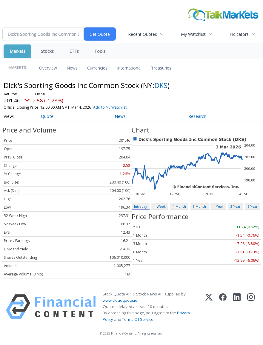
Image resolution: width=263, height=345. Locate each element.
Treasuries (161, 68)
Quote (47, 116)
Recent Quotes (142, 34)
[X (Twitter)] (209, 307)
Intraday (140, 206)
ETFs (74, 51)
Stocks (47, 51)
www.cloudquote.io (120, 300)
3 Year (235, 206)
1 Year (218, 206)
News (72, 68)
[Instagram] (251, 307)
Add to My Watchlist (117, 107)
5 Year (252, 206)
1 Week (160, 206)
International (129, 68)
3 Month (199, 206)
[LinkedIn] (237, 307)
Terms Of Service (137, 319)
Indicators (239, 34)
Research (197, 116)
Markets (17, 51)
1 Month (179, 206)
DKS (160, 85)
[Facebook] (223, 307)
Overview (48, 68)
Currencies (97, 68)
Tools (99, 51)
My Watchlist (193, 34)
